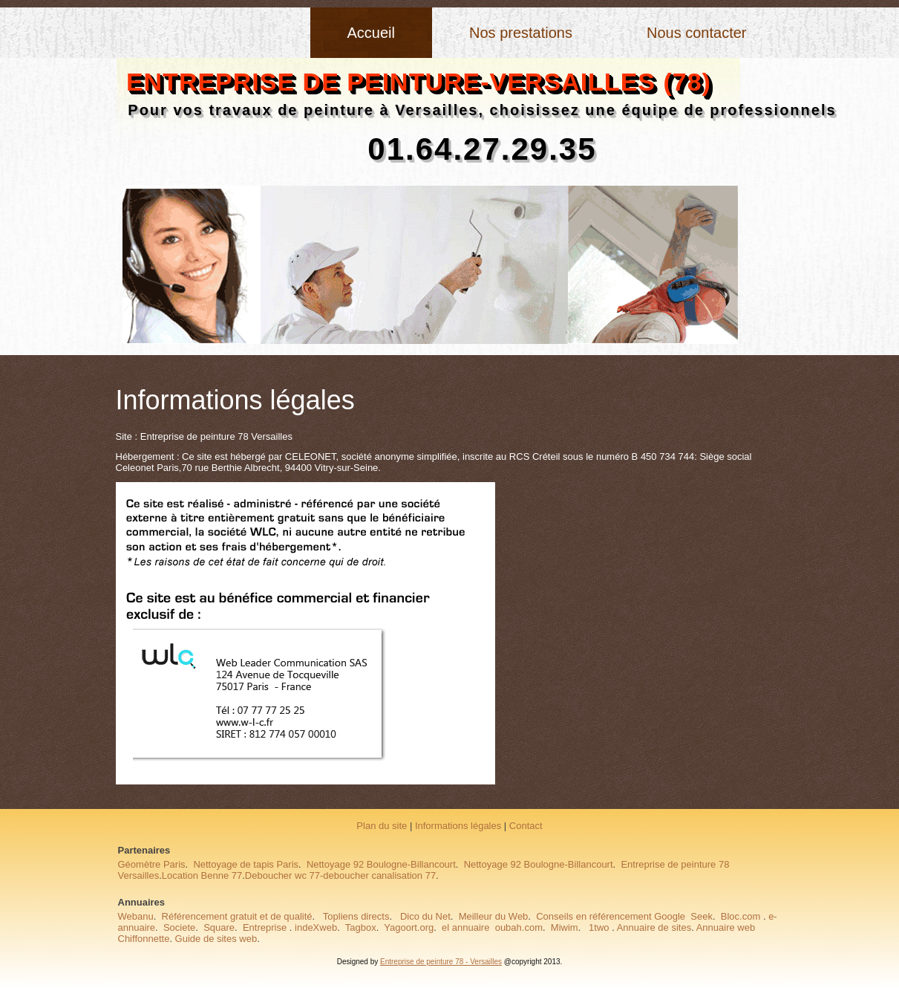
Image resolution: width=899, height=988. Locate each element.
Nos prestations (520, 33)
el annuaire (465, 927)
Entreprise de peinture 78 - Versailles (441, 962)
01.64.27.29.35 (481, 148)
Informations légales (458, 825)
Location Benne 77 (202, 875)
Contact (526, 825)
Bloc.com (740, 916)
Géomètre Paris (152, 864)
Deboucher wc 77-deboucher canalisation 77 (340, 875)
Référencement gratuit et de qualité (237, 916)
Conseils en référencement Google (610, 916)
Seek (701, 916)
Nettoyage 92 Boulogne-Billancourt (381, 864)
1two (597, 927)
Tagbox (360, 927)
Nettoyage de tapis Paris (245, 864)
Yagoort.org (409, 927)
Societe (179, 927)
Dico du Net (425, 916)
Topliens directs (354, 916)
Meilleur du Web (494, 916)
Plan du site (381, 825)
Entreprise (265, 927)
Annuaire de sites (654, 927)
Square (219, 927)
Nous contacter (697, 33)
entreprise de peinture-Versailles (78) (418, 82)
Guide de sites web (216, 938)
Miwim (564, 927)
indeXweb (316, 927)
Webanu (136, 916)
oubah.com (519, 927)
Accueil (371, 33)
